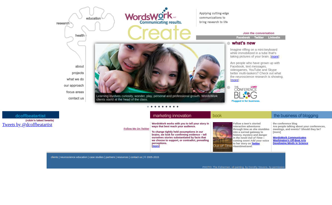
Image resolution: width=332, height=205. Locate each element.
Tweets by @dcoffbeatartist (27, 124)
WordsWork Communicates (289, 137)
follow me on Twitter (136, 128)
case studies (96, 157)
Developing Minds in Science (290, 143)
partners (110, 157)
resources (122, 157)
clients (54, 157)
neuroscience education (73, 157)
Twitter (256, 143)
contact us (136, 157)
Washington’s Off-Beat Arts (289, 140)
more (274, 56)
